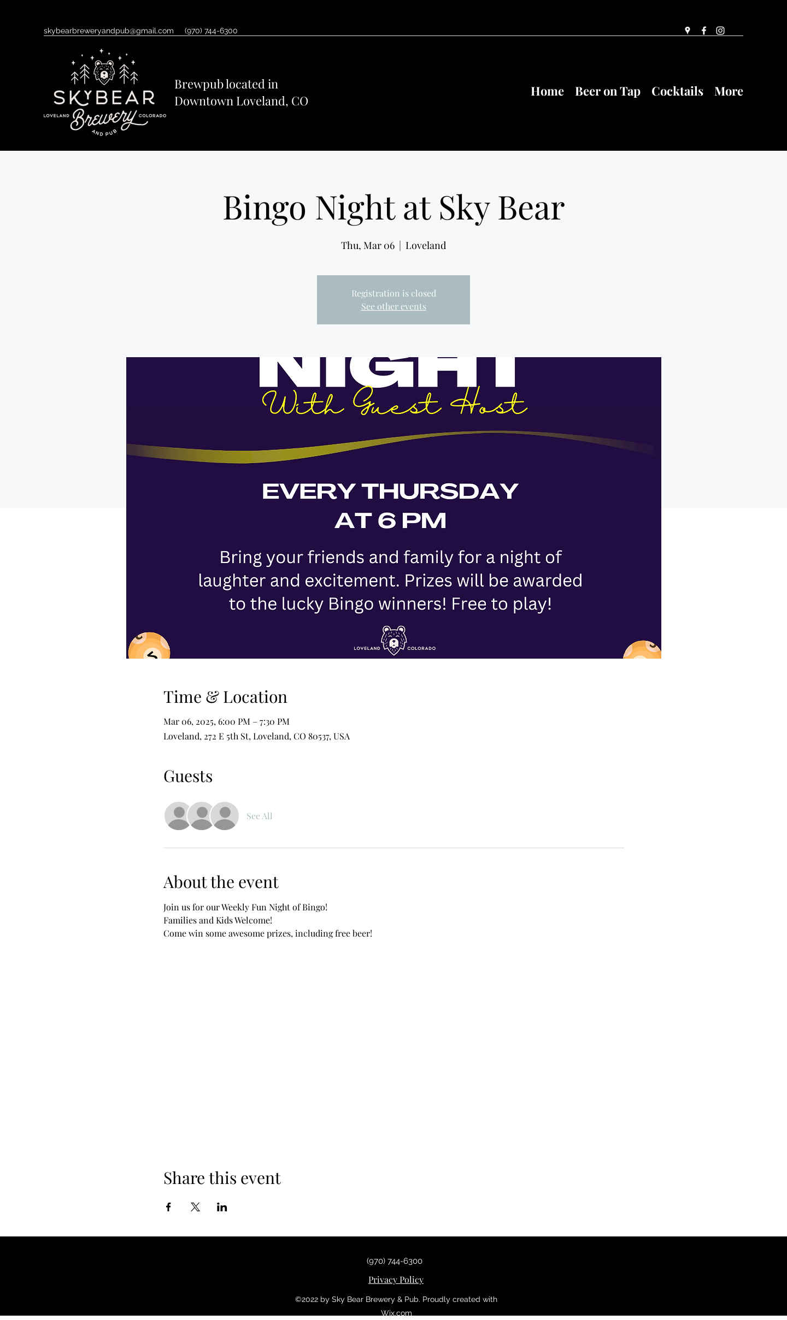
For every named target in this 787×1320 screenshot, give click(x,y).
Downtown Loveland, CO (241, 100)
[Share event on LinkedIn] (222, 1207)
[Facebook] (703, 30)
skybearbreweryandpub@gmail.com (109, 30)
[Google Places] (687, 30)
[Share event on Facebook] (168, 1207)
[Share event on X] (195, 1207)
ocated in (253, 83)
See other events (393, 306)
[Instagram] (720, 30)
